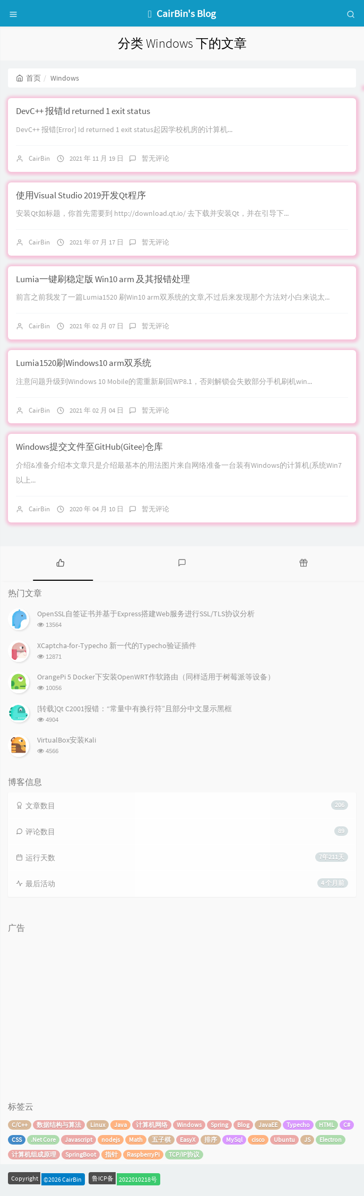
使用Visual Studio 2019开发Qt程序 (81, 195)
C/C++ (20, 1125)
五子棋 (161, 1139)
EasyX (187, 1139)
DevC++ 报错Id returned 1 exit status (83, 111)
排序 (210, 1139)
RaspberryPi (143, 1154)
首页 (28, 78)
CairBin (39, 158)
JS (307, 1139)
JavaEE (268, 1125)
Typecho (298, 1125)
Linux (97, 1125)
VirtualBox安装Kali (66, 740)
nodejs (110, 1139)
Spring (219, 1125)
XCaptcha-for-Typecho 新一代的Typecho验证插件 (116, 645)
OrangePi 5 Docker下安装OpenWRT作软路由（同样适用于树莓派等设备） (156, 677)
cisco (258, 1139)
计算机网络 (152, 1125)
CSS (17, 1139)
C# (346, 1125)
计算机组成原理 (34, 1154)
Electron (330, 1139)
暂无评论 (155, 158)
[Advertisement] (182, 1012)
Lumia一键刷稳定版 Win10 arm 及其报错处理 (103, 279)
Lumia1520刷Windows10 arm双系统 (83, 363)
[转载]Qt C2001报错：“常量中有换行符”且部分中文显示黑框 (134, 708)
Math (136, 1139)
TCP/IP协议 (184, 1154)
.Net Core (43, 1139)
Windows (189, 1125)
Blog (243, 1125)
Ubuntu (284, 1139)
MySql (234, 1139)
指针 (111, 1154)
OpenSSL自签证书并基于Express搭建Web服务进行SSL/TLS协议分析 (146, 613)
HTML (326, 1125)
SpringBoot (80, 1154)
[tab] (61, 562)
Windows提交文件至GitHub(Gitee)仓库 (89, 446)
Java (120, 1125)
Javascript (78, 1139)
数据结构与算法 (59, 1125)
